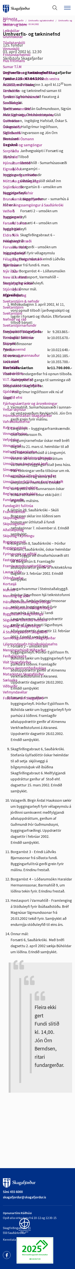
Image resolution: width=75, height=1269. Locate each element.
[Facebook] (7, 1255)
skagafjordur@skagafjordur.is (24, 1197)
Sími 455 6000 (13, 1191)
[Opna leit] (55, 8)
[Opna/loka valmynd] (67, 8)
